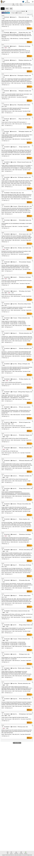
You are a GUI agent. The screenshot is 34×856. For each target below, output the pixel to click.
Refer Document (7, 24)
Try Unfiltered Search (5, 12)
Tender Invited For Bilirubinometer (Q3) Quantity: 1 (12, 294)
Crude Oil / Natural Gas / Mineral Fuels (15, 118)
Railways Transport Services (15, 17)
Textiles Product (15, 714)
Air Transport (14, 206)
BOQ (11, 8)
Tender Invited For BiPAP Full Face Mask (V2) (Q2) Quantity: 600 (15, 479)
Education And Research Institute (15, 291)
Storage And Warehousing (15, 698)
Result (7, 8)
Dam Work (14, 162)
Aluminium (14, 503)
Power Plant (14, 75)
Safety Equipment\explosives (15, 422)
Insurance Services (15, 435)
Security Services (15, 32)
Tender (2, 8)
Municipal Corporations (15, 46)
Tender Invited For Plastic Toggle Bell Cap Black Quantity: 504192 (15, 717)
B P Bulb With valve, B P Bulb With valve (10, 451)
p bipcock (23, 11)
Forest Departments (15, 90)
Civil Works (14, 726)
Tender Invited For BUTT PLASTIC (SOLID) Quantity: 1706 (13, 425)
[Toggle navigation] (32, 1)
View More (17, 742)
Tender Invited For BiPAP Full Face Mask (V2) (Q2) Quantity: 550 (15, 438)
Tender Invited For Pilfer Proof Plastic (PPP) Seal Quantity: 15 (14, 122)
